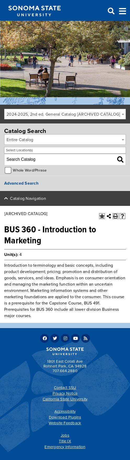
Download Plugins (65, 417)
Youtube (75, 338)
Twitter (54, 338)
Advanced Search (21, 183)
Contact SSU (65, 387)
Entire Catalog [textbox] (20, 139)
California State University (65, 399)
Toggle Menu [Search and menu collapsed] (122, 11)
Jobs (65, 435)
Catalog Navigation (28, 198)
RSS (85, 338)
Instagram (65, 338)
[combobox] (65, 114)
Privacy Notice (65, 393)
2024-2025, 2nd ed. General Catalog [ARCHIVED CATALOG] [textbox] (63, 114)
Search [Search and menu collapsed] (111, 11)
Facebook (44, 338)
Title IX (65, 441)
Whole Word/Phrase (30, 170)
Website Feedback (65, 423)
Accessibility (65, 411)
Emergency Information (64, 447)
